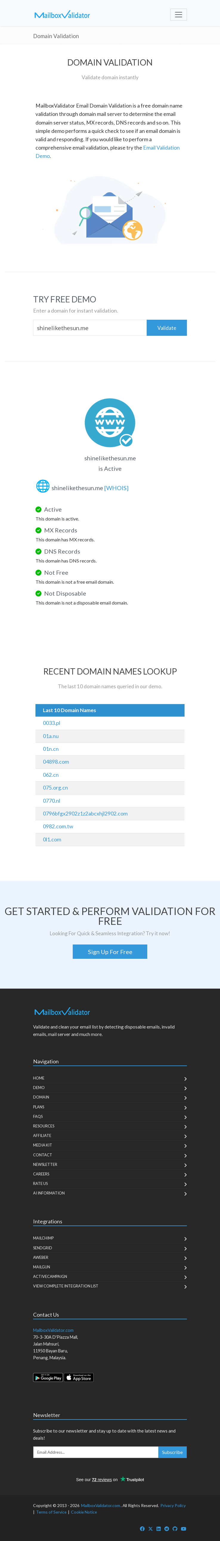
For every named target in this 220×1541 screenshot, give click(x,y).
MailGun (41, 1267)
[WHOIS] (116, 487)
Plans (38, 1107)
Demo (39, 1087)
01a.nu (51, 736)
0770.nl (51, 801)
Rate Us (40, 1183)
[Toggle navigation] (178, 15)
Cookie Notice (84, 1511)
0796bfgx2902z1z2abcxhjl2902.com (85, 813)
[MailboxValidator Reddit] (166, 1528)
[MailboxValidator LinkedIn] (159, 1528)
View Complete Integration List (65, 1286)
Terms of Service (51, 1511)
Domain (41, 1097)
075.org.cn (55, 788)
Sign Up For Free (110, 951)
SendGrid (42, 1247)
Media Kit (42, 1145)
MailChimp (43, 1238)
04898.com (56, 762)
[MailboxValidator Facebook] (142, 1528)
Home (38, 1078)
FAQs (38, 1116)
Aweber (40, 1257)
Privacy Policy (173, 1505)
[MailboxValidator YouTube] (183, 1528)
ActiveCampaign (50, 1276)
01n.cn (51, 749)
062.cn (51, 775)
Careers (41, 1174)
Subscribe (172, 1452)
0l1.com (52, 839)
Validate (166, 328)
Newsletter (45, 1164)
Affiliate (42, 1135)
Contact (42, 1154)
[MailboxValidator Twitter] (150, 1528)
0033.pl (51, 723)
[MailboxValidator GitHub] (175, 1528)
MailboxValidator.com (100, 1505)
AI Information (49, 1193)
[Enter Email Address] (96, 1452)
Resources (43, 1126)
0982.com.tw (58, 826)
